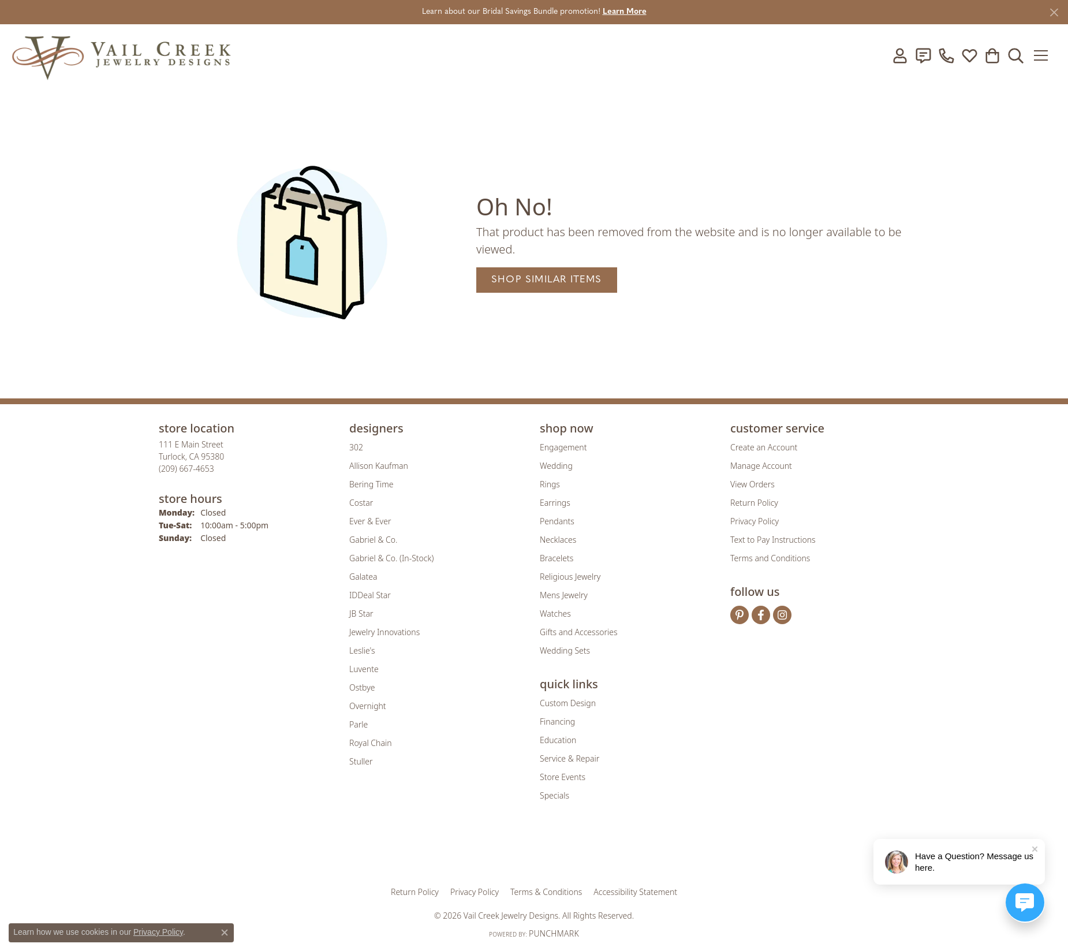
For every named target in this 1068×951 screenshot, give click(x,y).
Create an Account (763, 447)
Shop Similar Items (546, 280)
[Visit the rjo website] (538, 851)
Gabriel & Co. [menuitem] (373, 539)
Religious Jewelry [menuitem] (570, 576)
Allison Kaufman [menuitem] (378, 465)
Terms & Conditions (546, 891)
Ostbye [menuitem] (362, 687)
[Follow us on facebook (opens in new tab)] (761, 615)
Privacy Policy (754, 521)
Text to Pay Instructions (773, 539)
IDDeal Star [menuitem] (370, 595)
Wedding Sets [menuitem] (565, 650)
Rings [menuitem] (550, 484)
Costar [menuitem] (361, 502)
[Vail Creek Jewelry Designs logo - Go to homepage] (121, 55)
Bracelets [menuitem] (556, 558)
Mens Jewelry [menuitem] (564, 595)
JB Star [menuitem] (361, 613)
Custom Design (568, 703)
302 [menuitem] (356, 447)
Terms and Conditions (770, 558)
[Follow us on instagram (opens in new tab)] (782, 615)
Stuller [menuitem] (360, 761)
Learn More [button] (625, 12)
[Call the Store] (186, 468)
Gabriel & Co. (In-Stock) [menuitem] (391, 558)
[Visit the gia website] (443, 851)
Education (558, 739)
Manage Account (761, 465)
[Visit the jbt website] (629, 851)
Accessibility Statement (635, 891)
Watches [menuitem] (555, 613)
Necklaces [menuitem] (558, 539)
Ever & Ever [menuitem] (370, 521)
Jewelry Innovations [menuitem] (384, 631)
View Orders (752, 484)
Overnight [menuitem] (367, 705)
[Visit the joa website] (494, 851)
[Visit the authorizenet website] (582, 851)
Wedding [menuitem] (556, 465)
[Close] (1054, 12)
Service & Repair (569, 758)
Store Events (562, 776)
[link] (923, 55)
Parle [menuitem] (358, 724)
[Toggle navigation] (1044, 55)
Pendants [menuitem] (557, 521)
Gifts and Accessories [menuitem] (579, 631)
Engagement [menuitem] (563, 447)
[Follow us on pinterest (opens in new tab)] (739, 615)
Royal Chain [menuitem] (370, 742)
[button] (900, 55)
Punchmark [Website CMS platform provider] (554, 933)
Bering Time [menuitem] (371, 484)
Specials (554, 795)
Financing (557, 721)
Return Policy (754, 502)
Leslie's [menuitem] (362, 650)
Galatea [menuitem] (363, 576)
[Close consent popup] (224, 932)
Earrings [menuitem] (555, 502)
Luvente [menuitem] (364, 668)
